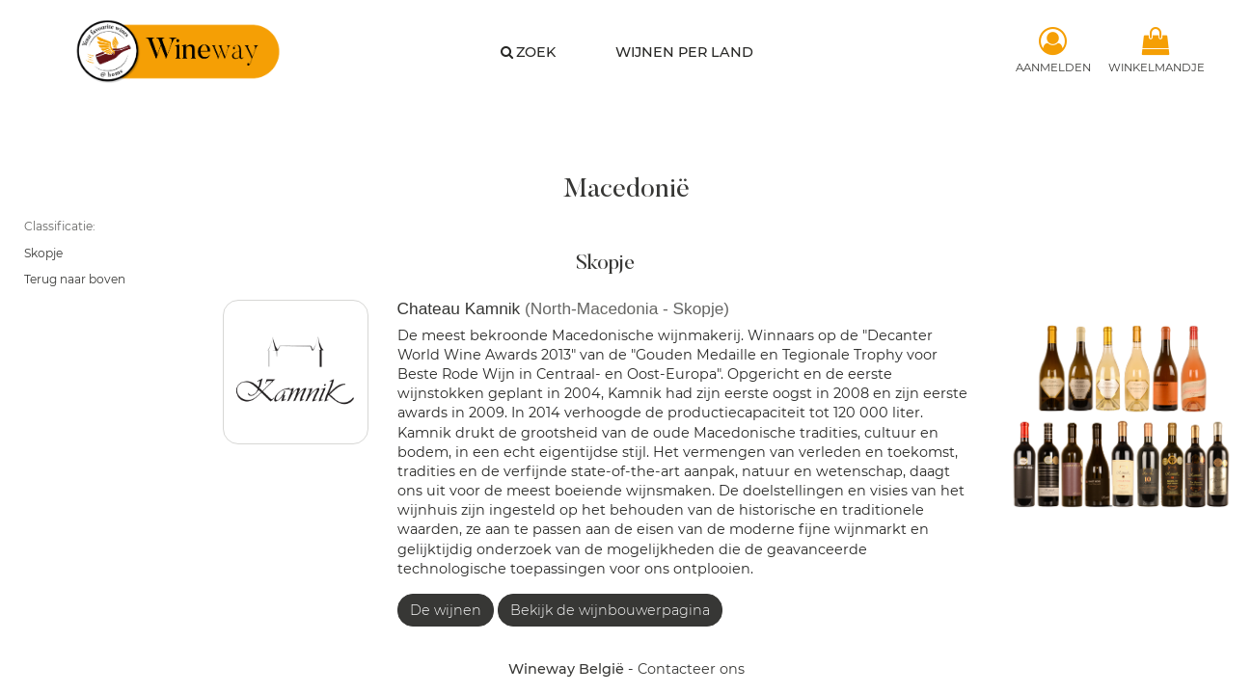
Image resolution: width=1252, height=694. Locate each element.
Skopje (43, 253)
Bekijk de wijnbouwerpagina (610, 610)
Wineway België (566, 669)
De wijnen (445, 610)
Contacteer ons (691, 669)
